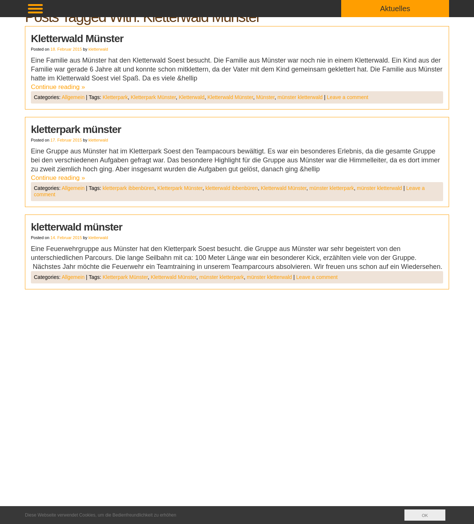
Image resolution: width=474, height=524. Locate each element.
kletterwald (98, 49)
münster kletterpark (331, 189)
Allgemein (73, 98)
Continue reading (59, 87)
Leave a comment (347, 98)
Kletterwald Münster (77, 38)
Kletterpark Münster (153, 98)
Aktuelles (395, 8)
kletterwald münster (76, 228)
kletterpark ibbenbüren (128, 189)
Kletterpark (115, 98)
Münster (265, 98)
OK (425, 515)
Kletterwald (191, 98)
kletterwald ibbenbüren (231, 189)
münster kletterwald (300, 98)
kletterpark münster (76, 130)
